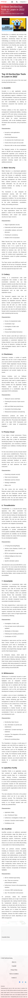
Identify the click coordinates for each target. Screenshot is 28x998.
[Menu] (12, 2)
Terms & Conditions (14, 970)
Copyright (14, 962)
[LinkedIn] (25, 978)
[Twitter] (22, 978)
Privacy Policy (14, 966)
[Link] (4, 2)
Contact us (14, 974)
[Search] (16, 2)
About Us (14, 958)
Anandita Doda (6, 933)
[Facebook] (19, 978)
